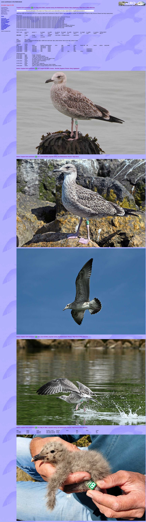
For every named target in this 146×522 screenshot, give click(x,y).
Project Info (3, 18)
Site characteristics (5, 21)
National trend (4, 20)
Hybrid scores (4, 27)
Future (2, 29)
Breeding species (5, 26)
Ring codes (3, 28)
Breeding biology (5, 22)
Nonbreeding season (5, 25)
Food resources (4, 24)
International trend (5, 19)
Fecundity (3, 23)
